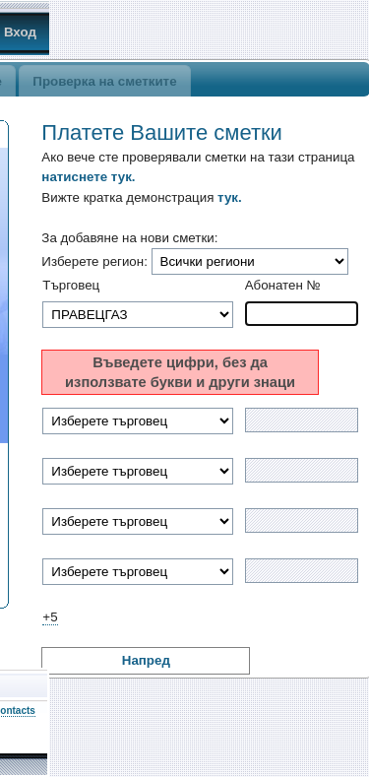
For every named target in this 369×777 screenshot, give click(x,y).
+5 (49, 617)
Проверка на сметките (104, 81)
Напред (146, 660)
